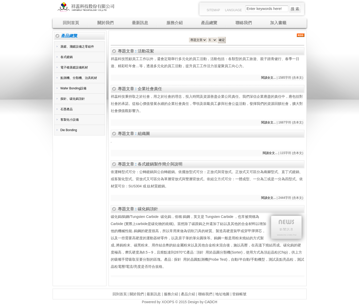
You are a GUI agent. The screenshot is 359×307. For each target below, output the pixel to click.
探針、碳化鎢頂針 (72, 99)
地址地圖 (222, 294)
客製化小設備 (69, 119)
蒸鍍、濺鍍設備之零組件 (77, 46)
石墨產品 (66, 109)
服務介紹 (171, 294)
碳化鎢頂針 (148, 209)
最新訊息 (154, 294)
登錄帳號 (239, 294)
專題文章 (126, 51)
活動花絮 (146, 51)
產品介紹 (188, 294)
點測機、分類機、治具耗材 (78, 78)
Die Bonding (68, 130)
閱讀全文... (268, 77)
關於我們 (137, 294)
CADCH (211, 302)
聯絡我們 (205, 294)
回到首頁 (120, 294)
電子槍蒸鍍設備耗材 (74, 67)
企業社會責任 (150, 89)
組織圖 (144, 133)
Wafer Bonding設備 (73, 88)
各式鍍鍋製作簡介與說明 (160, 164)
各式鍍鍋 (66, 57)
